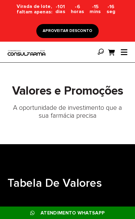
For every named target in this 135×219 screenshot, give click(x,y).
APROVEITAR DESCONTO (67, 31)
